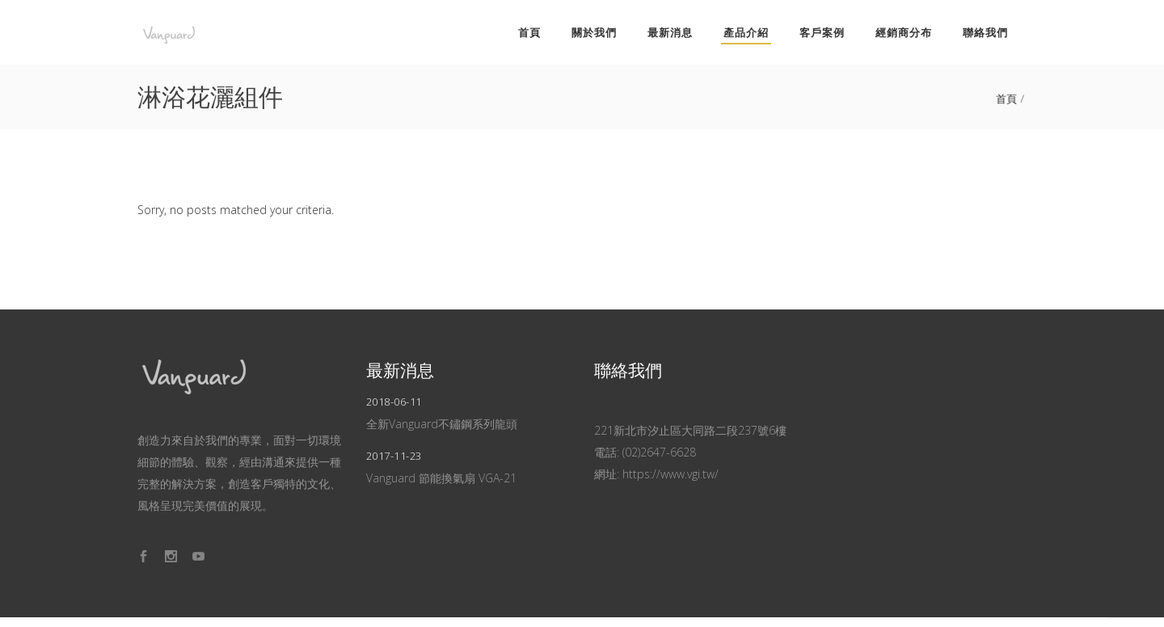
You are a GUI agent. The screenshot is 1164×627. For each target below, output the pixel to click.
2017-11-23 (394, 455)
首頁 (1007, 99)
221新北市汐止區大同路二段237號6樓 (690, 430)
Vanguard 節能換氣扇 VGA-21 (441, 478)
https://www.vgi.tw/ (670, 474)
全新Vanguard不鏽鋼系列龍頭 (441, 423)
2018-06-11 (394, 401)
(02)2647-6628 (659, 452)
